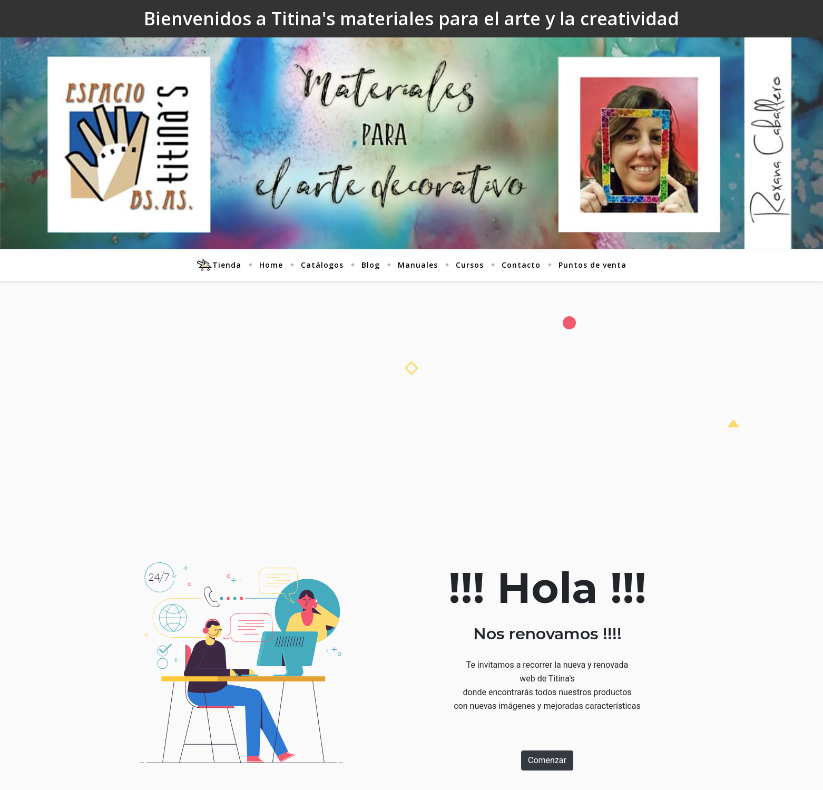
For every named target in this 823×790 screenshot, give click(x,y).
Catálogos (322, 265)
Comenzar (547, 760)
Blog (370, 265)
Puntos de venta (592, 265)
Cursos (470, 265)
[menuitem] (223, 265)
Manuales (418, 265)
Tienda (219, 264)
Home (271, 265)
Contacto (521, 265)
